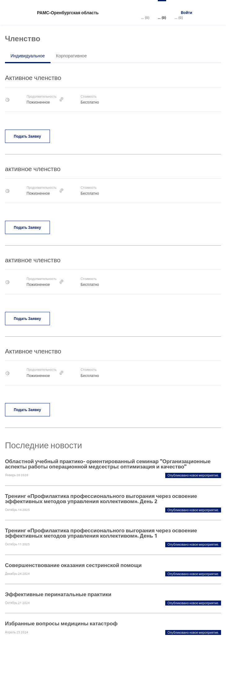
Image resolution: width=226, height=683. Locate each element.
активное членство (32, 168)
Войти (186, 12)
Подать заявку (27, 136)
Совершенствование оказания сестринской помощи (73, 565)
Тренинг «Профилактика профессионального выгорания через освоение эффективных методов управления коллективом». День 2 (101, 498)
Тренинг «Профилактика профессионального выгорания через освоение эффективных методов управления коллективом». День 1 (101, 533)
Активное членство (33, 77)
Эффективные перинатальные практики (58, 594)
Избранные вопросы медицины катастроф (61, 623)
